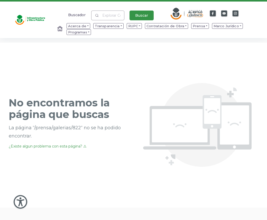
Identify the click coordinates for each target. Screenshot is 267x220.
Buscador (77, 14)
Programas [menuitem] (77, 32)
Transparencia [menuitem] (107, 26)
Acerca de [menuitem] (77, 26)
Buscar (141, 15)
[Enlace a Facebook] (213, 13)
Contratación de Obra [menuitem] (165, 26)
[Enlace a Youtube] (224, 13)
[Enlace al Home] (60, 29)
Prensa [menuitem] (199, 26)
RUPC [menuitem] (133, 26)
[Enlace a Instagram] (236, 13)
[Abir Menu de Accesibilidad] (20, 202)
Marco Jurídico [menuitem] (226, 26)
